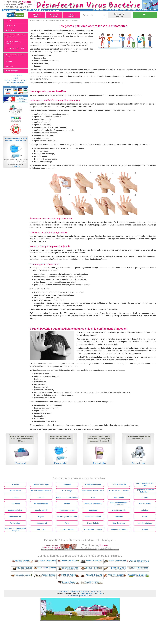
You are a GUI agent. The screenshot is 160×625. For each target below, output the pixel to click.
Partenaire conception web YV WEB (80, 596)
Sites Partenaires (86, 593)
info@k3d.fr (100, 593)
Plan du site (63, 591)
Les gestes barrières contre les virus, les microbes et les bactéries (57, 20)
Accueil (32, 20)
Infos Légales (96, 591)
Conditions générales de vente (79, 591)
